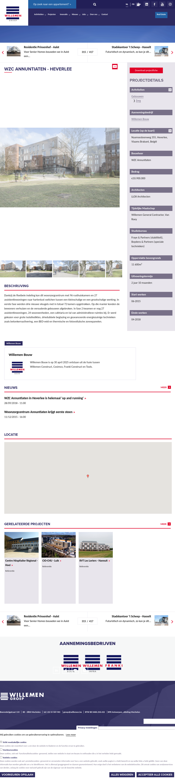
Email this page (115, 66)
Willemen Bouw (14, 343)
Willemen (13, 14)
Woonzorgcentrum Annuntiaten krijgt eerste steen (39, 412)
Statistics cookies (10, 757)
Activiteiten (39, 14)
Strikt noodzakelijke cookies (14, 742)
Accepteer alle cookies (155, 774)
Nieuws (75, 14)
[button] (88, 476)
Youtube (162, 4)
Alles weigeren (122, 774)
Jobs (84, 14)
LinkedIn (147, 4)
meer (164, 387)
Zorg (138, 100)
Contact (105, 14)
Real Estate (161, 14)
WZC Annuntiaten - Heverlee (38, 69)
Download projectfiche (146, 70)
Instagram (170, 4)
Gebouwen (137, 96)
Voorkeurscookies (10, 750)
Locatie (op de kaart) (143, 130)
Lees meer (71, 734)
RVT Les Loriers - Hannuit (94, 560)
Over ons (93, 14)
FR (133, 4)
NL (127, 4)
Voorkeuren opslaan (17, 774)
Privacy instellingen (87, 728)
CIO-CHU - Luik (51, 560)
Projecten (52, 14)
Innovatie (64, 14)
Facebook (154, 4)
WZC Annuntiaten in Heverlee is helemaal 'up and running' (45, 398)
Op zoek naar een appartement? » (52, 4)
